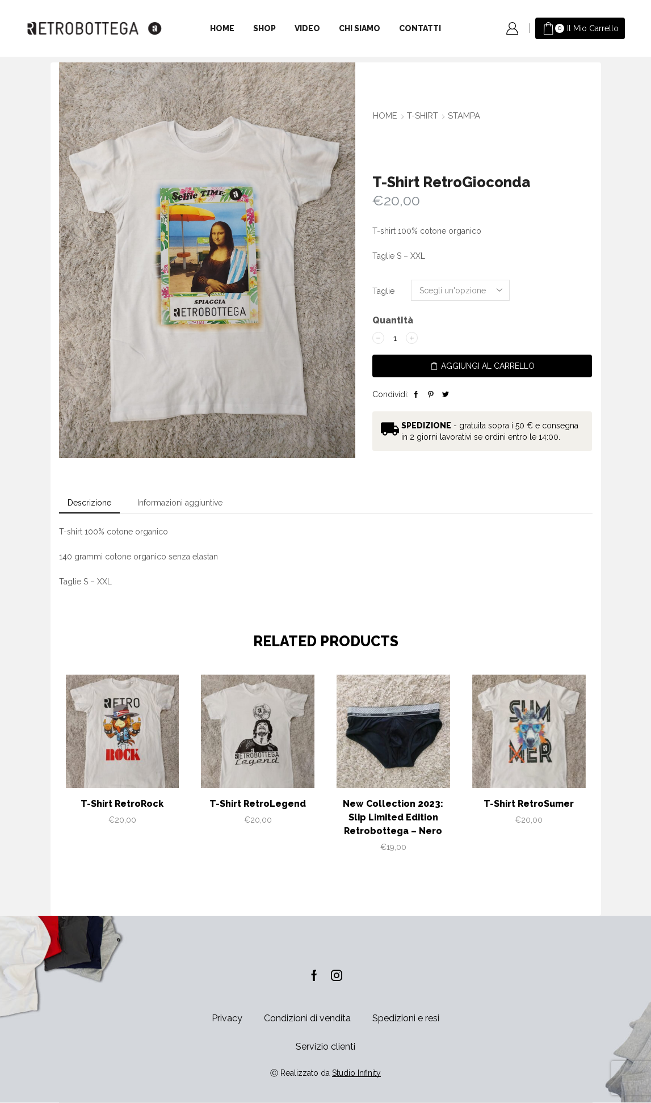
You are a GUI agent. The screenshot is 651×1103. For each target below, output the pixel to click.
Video (307, 28)
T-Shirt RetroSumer (529, 803)
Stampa (464, 116)
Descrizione (89, 502)
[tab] (89, 502)
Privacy (227, 1018)
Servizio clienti (325, 1046)
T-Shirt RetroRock (122, 803)
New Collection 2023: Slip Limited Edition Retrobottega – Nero (393, 817)
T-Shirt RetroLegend (257, 803)
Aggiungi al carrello (488, 366)
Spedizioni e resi (405, 1018)
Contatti (420, 28)
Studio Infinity (356, 1072)
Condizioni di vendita (307, 1018)
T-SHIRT (422, 116)
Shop (264, 28)
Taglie (383, 291)
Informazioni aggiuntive (179, 502)
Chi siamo (359, 28)
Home (222, 28)
